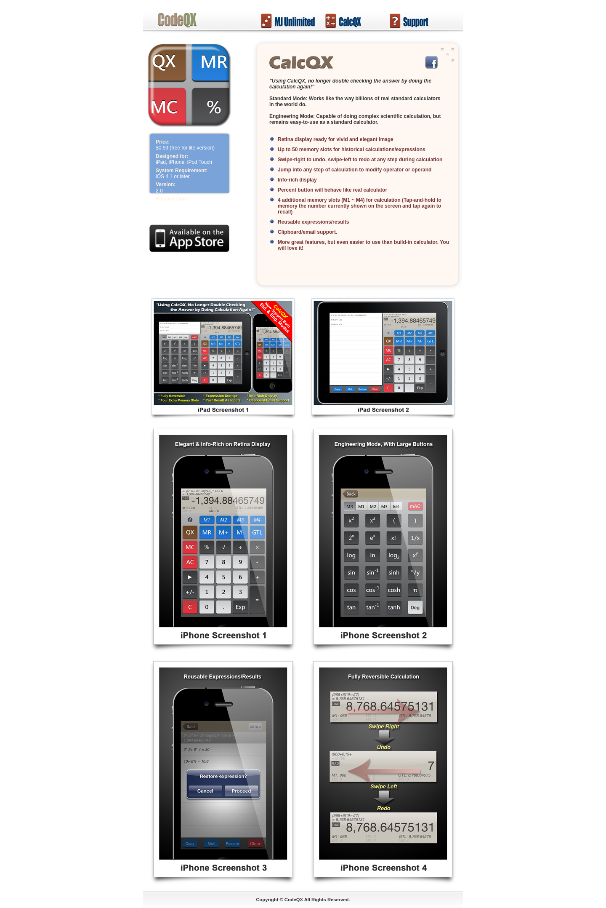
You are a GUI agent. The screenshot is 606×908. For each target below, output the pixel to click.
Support (417, 20)
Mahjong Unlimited (288, 20)
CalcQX (352, 20)
